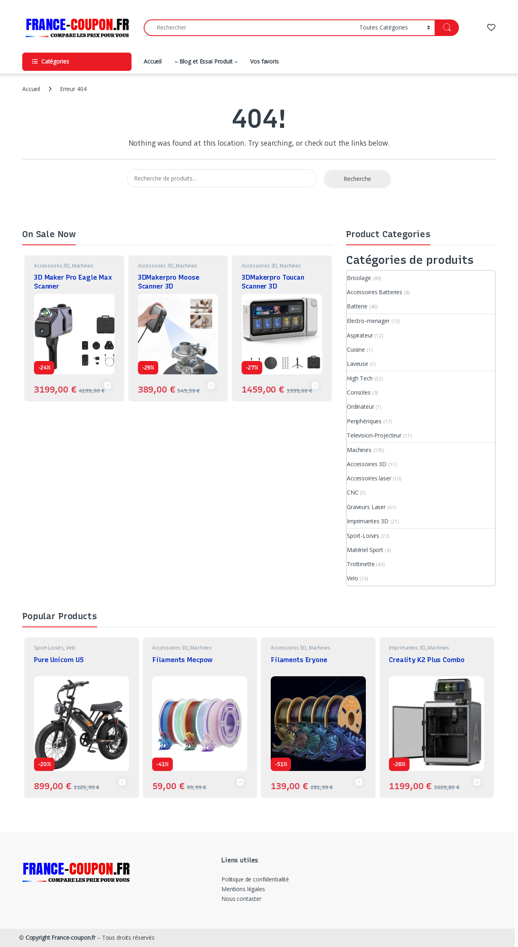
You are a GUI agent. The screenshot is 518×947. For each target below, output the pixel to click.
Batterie (357, 306)
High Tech (360, 378)
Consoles (359, 392)
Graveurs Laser (366, 507)
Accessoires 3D (52, 265)
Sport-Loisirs (363, 535)
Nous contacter (241, 898)
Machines (82, 265)
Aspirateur (360, 335)
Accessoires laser (369, 478)
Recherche (357, 179)
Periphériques (364, 421)
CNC (353, 492)
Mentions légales (243, 889)
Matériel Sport (365, 550)
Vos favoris (264, 61)
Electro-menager (368, 321)
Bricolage (359, 278)
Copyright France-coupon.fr (60, 937)
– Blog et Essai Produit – (206, 61)
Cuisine (356, 349)
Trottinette (360, 564)
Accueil (152, 61)
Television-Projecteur (374, 435)
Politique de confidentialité (255, 879)
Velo (352, 578)
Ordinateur (360, 406)
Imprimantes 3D (367, 521)
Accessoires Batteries (374, 292)
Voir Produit (108, 386)
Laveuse (357, 363)
